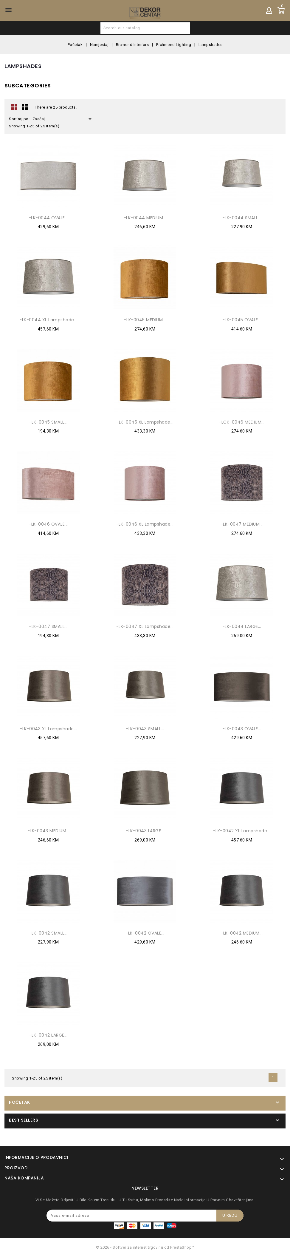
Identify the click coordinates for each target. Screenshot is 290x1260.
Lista (25, 107)
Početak (19, 1102)
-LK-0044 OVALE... (48, 218)
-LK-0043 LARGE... (145, 831)
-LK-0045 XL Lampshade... (144, 422)
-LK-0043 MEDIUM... (48, 831)
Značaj (63, 119)
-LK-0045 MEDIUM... (145, 320)
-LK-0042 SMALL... (48, 933)
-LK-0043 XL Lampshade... (48, 729)
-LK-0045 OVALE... (241, 320)
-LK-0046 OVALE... (48, 524)
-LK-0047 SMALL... (48, 626)
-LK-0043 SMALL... (145, 729)
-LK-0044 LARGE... (241, 626)
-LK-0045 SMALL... (48, 422)
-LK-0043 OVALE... (241, 729)
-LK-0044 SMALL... (241, 218)
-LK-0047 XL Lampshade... (145, 626)
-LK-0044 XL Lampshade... (48, 320)
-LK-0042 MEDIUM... (242, 933)
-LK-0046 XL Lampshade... (145, 524)
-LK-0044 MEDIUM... (145, 218)
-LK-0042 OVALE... (145, 933)
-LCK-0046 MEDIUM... (242, 422)
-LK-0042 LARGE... (48, 1035)
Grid (14, 107)
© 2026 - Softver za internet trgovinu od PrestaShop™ (145, 1247)
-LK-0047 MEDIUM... (242, 524)
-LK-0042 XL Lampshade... (241, 831)
